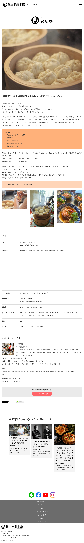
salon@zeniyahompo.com (34, 301)
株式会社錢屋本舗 (42, 501)
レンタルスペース (42, 505)
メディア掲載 (42, 515)
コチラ (27, 184)
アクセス (42, 508)
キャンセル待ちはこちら (42, 394)
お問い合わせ (42, 521)
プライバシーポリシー (42, 511)
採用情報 (42, 518)
